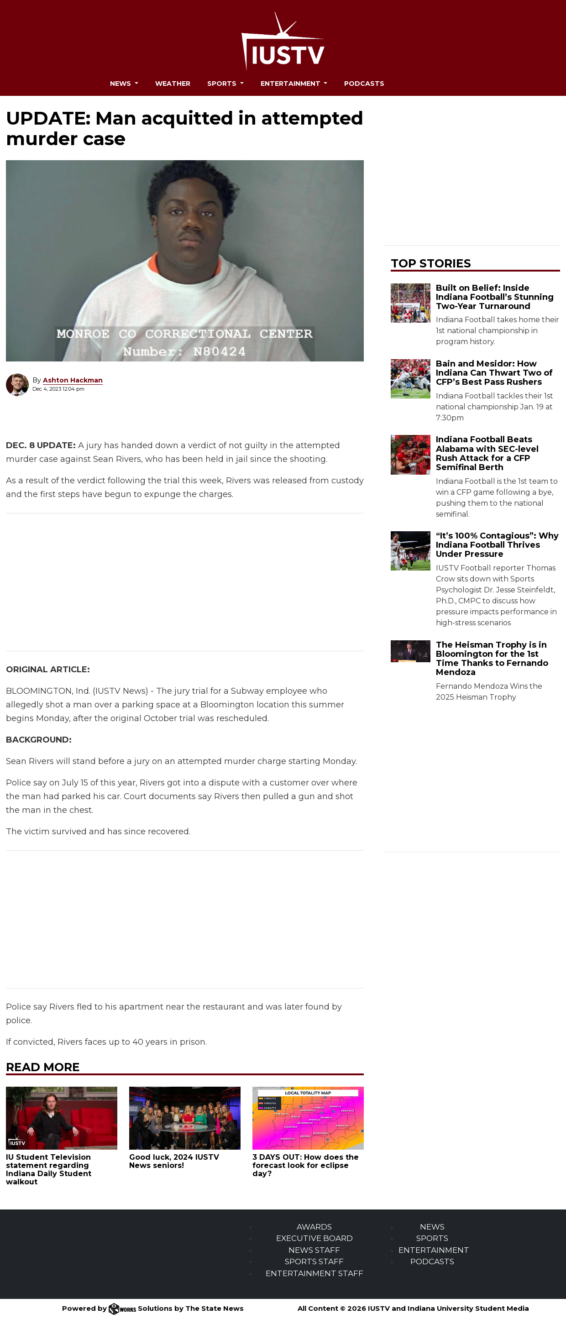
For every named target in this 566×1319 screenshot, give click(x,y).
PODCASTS (432, 1261)
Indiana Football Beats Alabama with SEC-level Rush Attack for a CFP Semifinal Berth (487, 453)
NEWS (432, 1226)
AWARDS (314, 1226)
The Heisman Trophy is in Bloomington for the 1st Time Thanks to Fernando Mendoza (492, 658)
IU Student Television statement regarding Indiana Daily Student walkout (48, 1169)
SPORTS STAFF (314, 1261)
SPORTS (432, 1238)
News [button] (121, 83)
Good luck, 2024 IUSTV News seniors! (174, 1161)
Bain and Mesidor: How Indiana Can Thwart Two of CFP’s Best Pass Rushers (494, 373)
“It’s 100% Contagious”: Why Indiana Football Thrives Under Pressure (497, 545)
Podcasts (364, 83)
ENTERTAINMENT (433, 1250)
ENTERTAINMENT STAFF (314, 1273)
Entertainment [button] (291, 83)
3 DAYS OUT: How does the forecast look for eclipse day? (305, 1165)
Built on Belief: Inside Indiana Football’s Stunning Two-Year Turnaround (495, 297)
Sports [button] (222, 83)
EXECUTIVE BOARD (314, 1238)
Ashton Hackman (73, 380)
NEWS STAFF (314, 1250)
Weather (172, 83)
